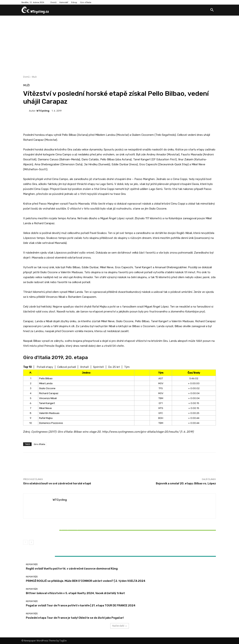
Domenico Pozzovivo (51, 422)
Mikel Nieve (45, 408)
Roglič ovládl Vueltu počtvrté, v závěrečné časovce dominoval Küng (72, 568)
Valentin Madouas (49, 413)
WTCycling (43, 111)
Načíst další (119, 625)
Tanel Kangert (47, 403)
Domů (26, 76)
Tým (127, 367)
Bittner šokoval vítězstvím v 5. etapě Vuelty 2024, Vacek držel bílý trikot (55, 530)
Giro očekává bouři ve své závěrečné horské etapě (57, 483)
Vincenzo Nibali (48, 398)
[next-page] (31, 542)
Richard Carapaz (48, 393)
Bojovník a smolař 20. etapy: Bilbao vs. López (186, 483)
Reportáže (54, 524)
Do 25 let (114, 367)
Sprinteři (98, 367)
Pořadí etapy (45, 367)
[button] (212, 10)
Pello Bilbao (45, 378)
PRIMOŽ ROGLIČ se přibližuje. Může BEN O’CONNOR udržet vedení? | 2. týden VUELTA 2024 (85, 581)
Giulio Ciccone (47, 388)
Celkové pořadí (66, 367)
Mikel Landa (45, 383)
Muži (34, 76)
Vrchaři (84, 367)
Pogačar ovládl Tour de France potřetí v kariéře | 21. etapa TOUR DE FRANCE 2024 (80, 605)
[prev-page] (25, 542)
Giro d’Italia (39, 444)
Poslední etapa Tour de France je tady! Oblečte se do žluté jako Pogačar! (75, 617)
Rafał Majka (45, 417)
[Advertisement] (119, 43)
